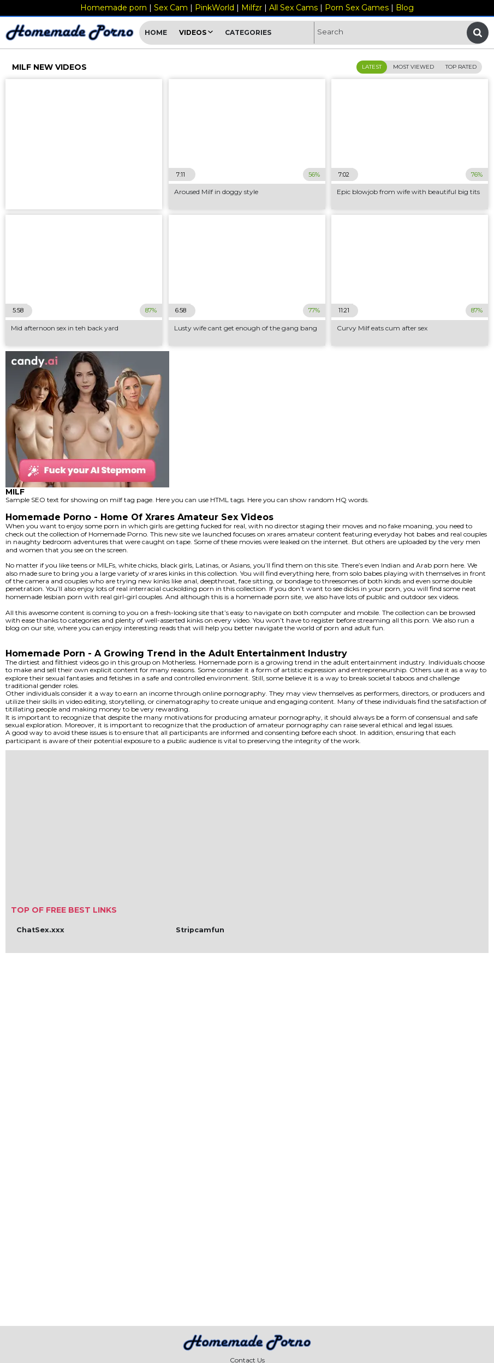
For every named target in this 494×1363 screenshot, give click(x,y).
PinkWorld (214, 8)
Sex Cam (171, 8)
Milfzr (251, 8)
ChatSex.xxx (40, 930)
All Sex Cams (293, 8)
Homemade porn (113, 8)
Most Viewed (413, 66)
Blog (405, 8)
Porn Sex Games (357, 8)
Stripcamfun (200, 930)
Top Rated (461, 66)
